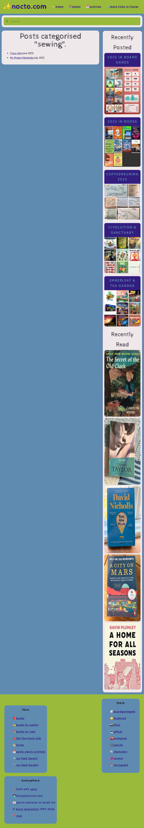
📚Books (75, 6)
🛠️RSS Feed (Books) (25, 765)
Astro (33, 789)
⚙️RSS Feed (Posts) (25, 758)
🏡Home (57, 6)
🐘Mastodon (118, 751)
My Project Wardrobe (22, 57)
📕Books (18, 718)
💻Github (116, 731)
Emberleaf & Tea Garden (122, 283)
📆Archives (93, 6)
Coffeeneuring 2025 (122, 176)
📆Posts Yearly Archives (29, 751)
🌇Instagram (118, 738)
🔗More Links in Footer (122, 6)
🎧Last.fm (116, 745)
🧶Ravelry (116, 758)
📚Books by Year (24, 731)
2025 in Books (122, 121)
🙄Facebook (118, 718)
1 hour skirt (16, 53)
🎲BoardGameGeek (122, 711)
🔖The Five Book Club (27, 738)
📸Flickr (115, 725)
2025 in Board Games (123, 59)
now (19, 815)
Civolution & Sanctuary (122, 230)
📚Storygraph (119, 765)
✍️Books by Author (26, 725)
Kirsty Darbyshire (27, 809)
